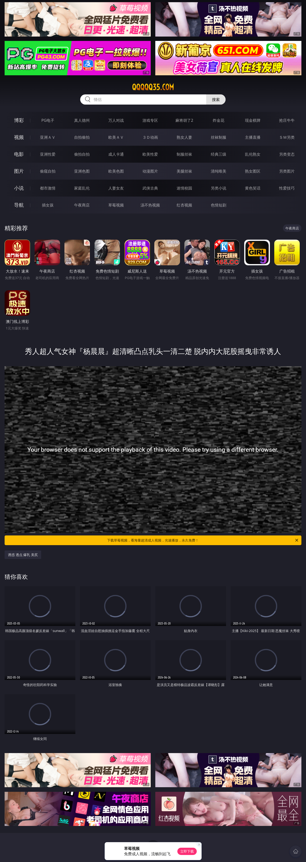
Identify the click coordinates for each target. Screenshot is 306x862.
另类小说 (218, 188)
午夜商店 (82, 205)
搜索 (216, 99)
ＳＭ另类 (287, 137)
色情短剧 (218, 205)
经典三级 (218, 154)
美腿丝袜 (184, 171)
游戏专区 (150, 120)
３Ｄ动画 (150, 137)
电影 (19, 154)
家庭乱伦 (82, 188)
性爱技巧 (287, 188)
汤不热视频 (150, 205)
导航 (19, 205)
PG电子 (47, 120)
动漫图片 (150, 171)
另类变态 (287, 154)
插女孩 (48, 205)
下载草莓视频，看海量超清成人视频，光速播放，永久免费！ (203, 540)
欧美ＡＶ (116, 137)
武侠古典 (150, 188)
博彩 (19, 120)
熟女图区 (252, 171)
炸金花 (218, 120)
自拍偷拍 (82, 137)
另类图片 (287, 171)
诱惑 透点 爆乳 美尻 (23, 554)
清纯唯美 (218, 171)
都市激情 (47, 188)
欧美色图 (116, 171)
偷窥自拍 (47, 171)
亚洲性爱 (47, 154)
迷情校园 (184, 188)
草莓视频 (116, 205)
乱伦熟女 (252, 154)
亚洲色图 (82, 171)
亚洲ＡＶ (47, 137)
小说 (19, 188)
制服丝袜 (184, 154)
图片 (19, 171)
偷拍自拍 (82, 154)
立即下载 (187, 851)
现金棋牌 (252, 120)
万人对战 (116, 120)
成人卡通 (116, 154)
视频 (19, 137)
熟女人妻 (184, 137)
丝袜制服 (218, 137)
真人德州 (82, 120)
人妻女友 (116, 188)
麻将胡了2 (184, 120)
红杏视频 (184, 205)
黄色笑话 (252, 188)
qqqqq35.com (153, 87)
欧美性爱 (150, 154)
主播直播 (252, 137)
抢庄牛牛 (287, 120)
